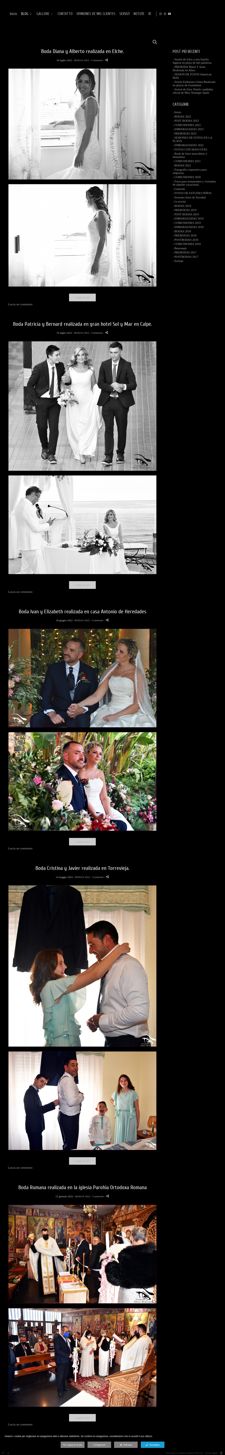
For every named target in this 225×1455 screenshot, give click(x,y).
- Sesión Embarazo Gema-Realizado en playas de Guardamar (194, 83)
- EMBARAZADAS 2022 (188, 145)
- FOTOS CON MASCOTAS (190, 149)
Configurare (99, 1445)
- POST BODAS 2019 (186, 214)
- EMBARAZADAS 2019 (188, 218)
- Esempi (178, 260)
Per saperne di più (72, 1445)
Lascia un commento (20, 304)
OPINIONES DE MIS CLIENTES (159, 14)
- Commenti (96, 60)
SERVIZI (188, 14)
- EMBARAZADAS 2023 (188, 129)
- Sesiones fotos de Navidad (189, 197)
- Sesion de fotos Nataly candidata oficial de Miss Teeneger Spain (193, 91)
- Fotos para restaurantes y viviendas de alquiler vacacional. (194, 183)
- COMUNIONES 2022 (187, 125)
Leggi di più (82, 297)
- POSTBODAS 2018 (185, 239)
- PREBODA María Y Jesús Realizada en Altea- (189, 68)
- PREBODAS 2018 (184, 235)
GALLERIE (106, 14)
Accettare (153, 1445)
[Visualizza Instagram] (210, 14)
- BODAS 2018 (182, 231)
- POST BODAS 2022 (186, 120)
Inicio (76, 14)
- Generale (179, 189)
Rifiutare (126, 1445)
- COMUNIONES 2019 (187, 222)
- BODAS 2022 (182, 116)
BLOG (87, 14)
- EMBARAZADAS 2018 (188, 227)
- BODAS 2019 (182, 205)
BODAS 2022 (81, 60)
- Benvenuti (179, 248)
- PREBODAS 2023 (184, 133)
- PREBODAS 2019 (184, 210)
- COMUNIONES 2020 (187, 177)
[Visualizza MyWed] (214, 14)
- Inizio (177, 112)
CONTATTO (128, 14)
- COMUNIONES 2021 (187, 161)
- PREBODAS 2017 (184, 252)
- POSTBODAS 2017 (185, 256)
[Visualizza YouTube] (219, 14)
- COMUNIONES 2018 (187, 244)
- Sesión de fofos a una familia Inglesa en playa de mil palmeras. (192, 61)
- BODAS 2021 (182, 165)
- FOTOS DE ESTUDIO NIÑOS (192, 193)
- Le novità (179, 201)
